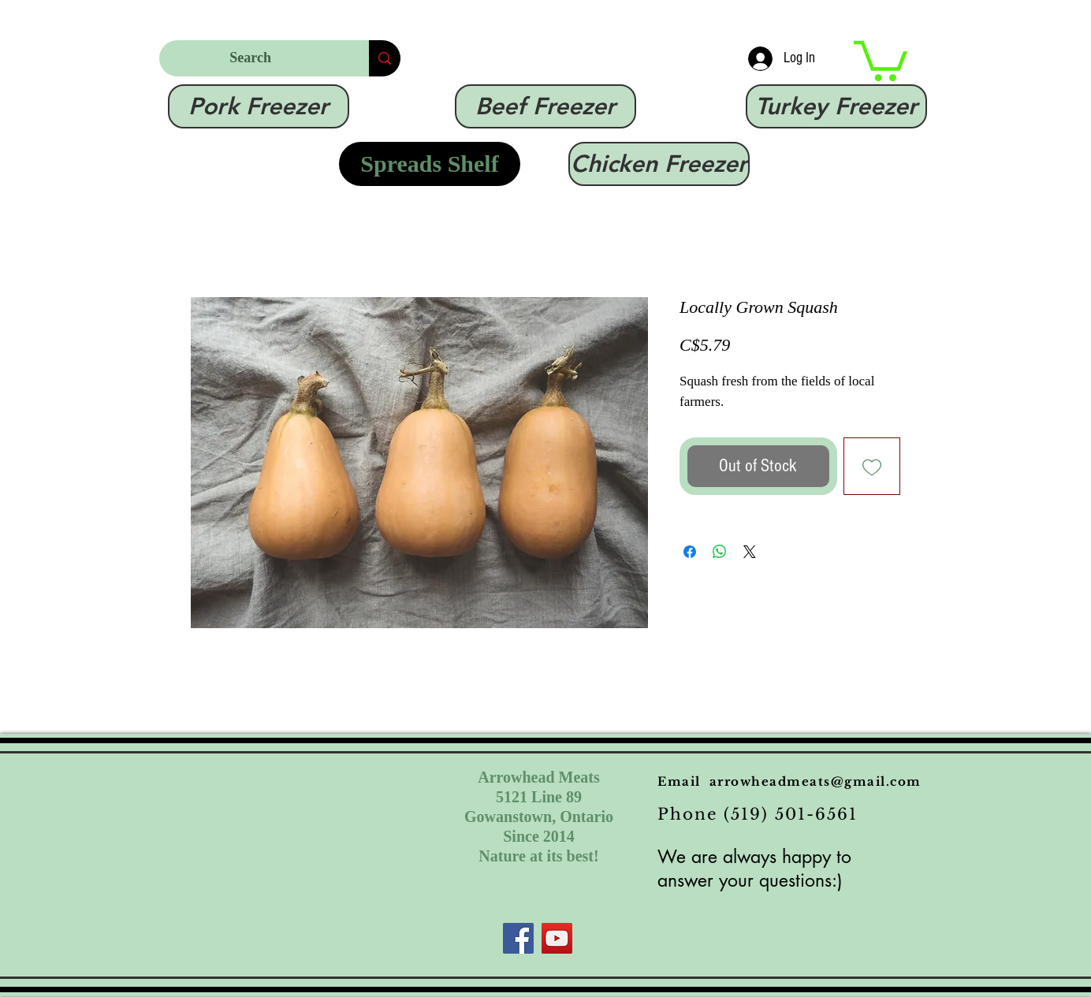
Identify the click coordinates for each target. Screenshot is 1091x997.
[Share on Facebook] (689, 551)
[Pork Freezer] (258, 106)
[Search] (252, 58)
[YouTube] (557, 938)
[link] (880, 58)
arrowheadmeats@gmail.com (815, 781)
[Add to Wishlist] (872, 466)
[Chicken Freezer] (659, 164)
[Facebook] (518, 938)
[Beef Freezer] (545, 106)
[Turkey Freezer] (836, 106)
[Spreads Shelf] (429, 164)
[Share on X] (749, 551)
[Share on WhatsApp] (719, 551)
